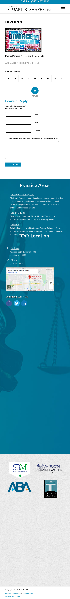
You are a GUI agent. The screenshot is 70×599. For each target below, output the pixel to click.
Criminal (15, 242)
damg (37, 63)
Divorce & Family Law (22, 212)
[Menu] (61, 8)
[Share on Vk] (48, 78)
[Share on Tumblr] (41, 78)
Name (37, 114)
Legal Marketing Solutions (13, 593)
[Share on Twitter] (15, 78)
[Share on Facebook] (8, 78)
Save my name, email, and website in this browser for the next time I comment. (33, 138)
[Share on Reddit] (55, 78)
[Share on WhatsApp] (22, 78)
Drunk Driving (18, 230)
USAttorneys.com (28, 593)
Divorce (14, 22)
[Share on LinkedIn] (35, 78)
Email (37, 122)
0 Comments (24, 63)
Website (37, 130)
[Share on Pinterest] (28, 78)
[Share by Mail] (61, 78)
